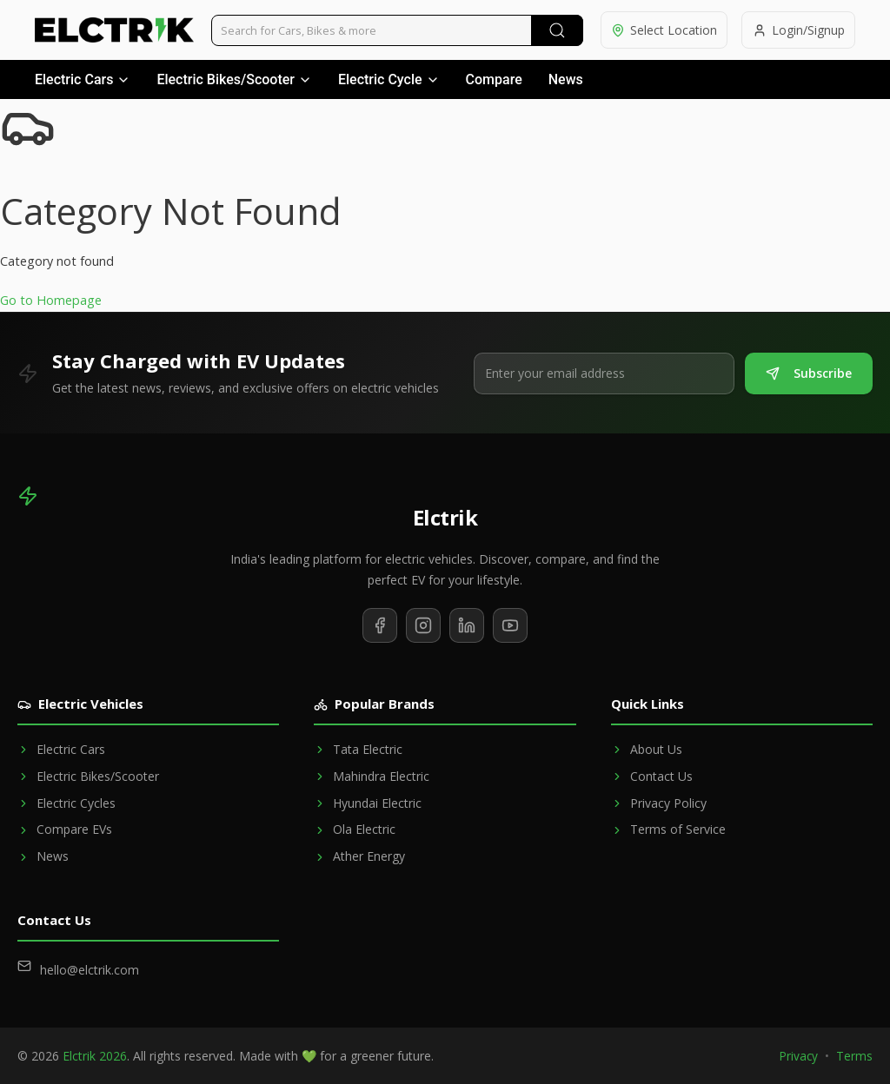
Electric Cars (82, 79)
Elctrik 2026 (95, 1056)
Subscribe (809, 373)
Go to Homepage (51, 300)
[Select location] (662, 30)
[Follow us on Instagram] (423, 625)
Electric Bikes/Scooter (234, 79)
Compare (494, 79)
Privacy (799, 1056)
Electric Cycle (389, 79)
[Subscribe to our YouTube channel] (510, 625)
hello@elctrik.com (89, 970)
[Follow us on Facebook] (379, 625)
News (565, 79)
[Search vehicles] (396, 30)
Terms (854, 1056)
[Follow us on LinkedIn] (466, 625)
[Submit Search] (554, 30)
